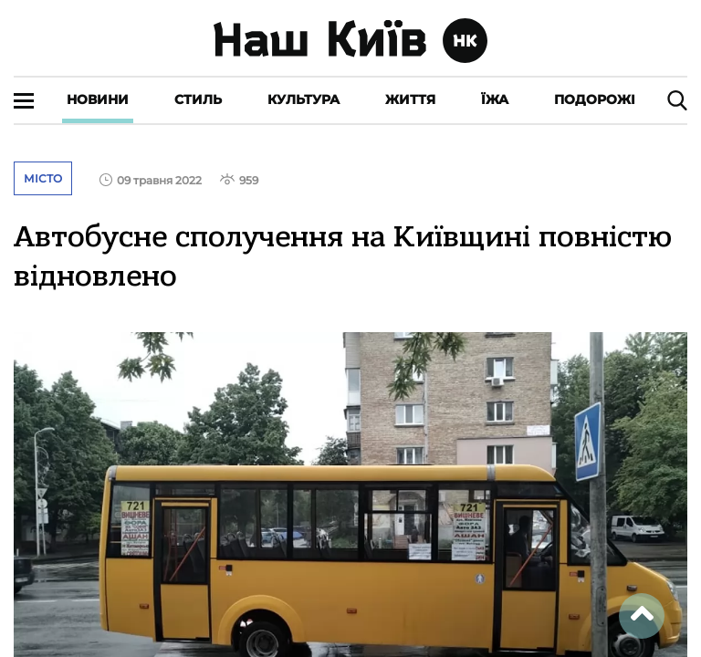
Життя (410, 99)
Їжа (494, 99)
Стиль (198, 99)
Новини (98, 99)
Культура (303, 99)
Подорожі (594, 99)
